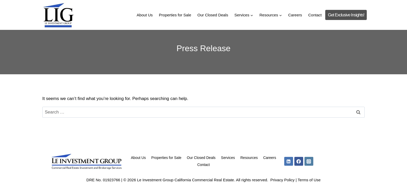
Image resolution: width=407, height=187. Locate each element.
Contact (315, 15)
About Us (145, 15)
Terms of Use (309, 180)
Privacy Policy (282, 180)
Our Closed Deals (213, 15)
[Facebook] (298, 161)
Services (228, 158)
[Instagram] (308, 161)
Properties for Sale (175, 15)
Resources (249, 158)
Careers (295, 15)
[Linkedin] (288, 161)
